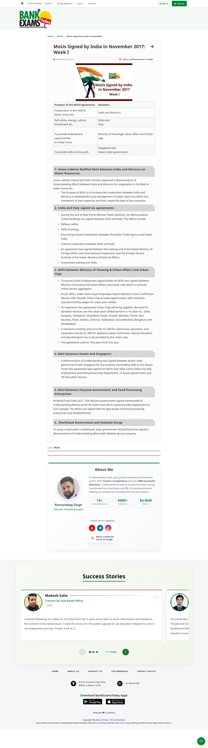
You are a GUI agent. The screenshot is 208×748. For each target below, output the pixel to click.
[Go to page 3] (97, 670)
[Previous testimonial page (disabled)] (82, 670)
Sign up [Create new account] (179, 3)
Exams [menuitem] (48, 3)
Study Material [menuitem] (64, 3)
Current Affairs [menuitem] (34, 3)
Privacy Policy (146, 690)
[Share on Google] (136, 59)
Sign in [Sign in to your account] (164, 3)
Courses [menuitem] (92, 3)
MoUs (60, 36)
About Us (73, 690)
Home (50, 36)
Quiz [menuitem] (79, 3)
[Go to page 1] (90, 671)
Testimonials (119, 690)
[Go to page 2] (93, 670)
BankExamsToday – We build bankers (109, 738)
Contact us (95, 690)
